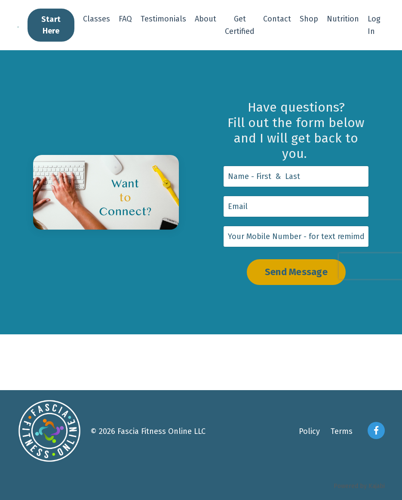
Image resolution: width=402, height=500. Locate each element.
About (205, 19)
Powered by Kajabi (359, 486)
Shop (309, 19)
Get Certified (240, 25)
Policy (309, 431)
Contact (277, 19)
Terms (342, 431)
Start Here (51, 25)
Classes (96, 19)
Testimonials (163, 19)
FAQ (125, 19)
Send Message (296, 272)
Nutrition (343, 19)
